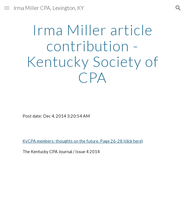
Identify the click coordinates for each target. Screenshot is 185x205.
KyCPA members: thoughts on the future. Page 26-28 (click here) (83, 141)
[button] (7, 8)
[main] (92, 54)
